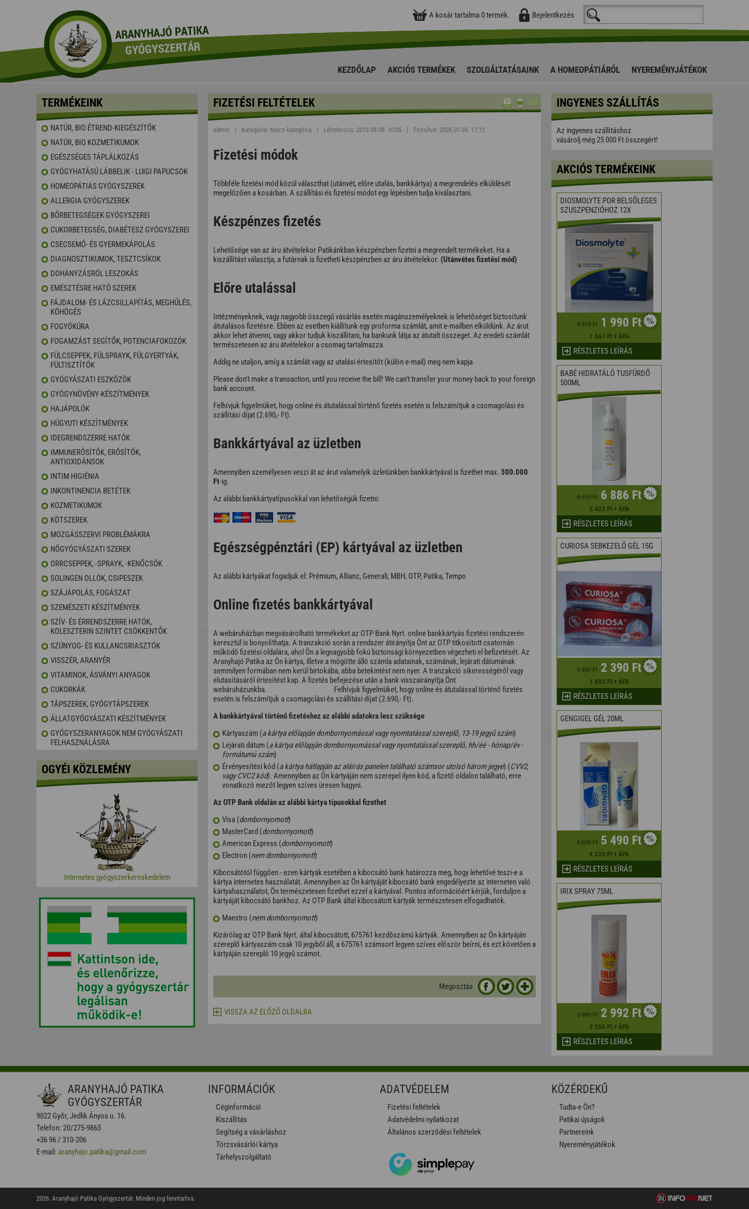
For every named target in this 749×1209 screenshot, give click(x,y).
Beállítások (414, 632)
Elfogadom (333, 632)
